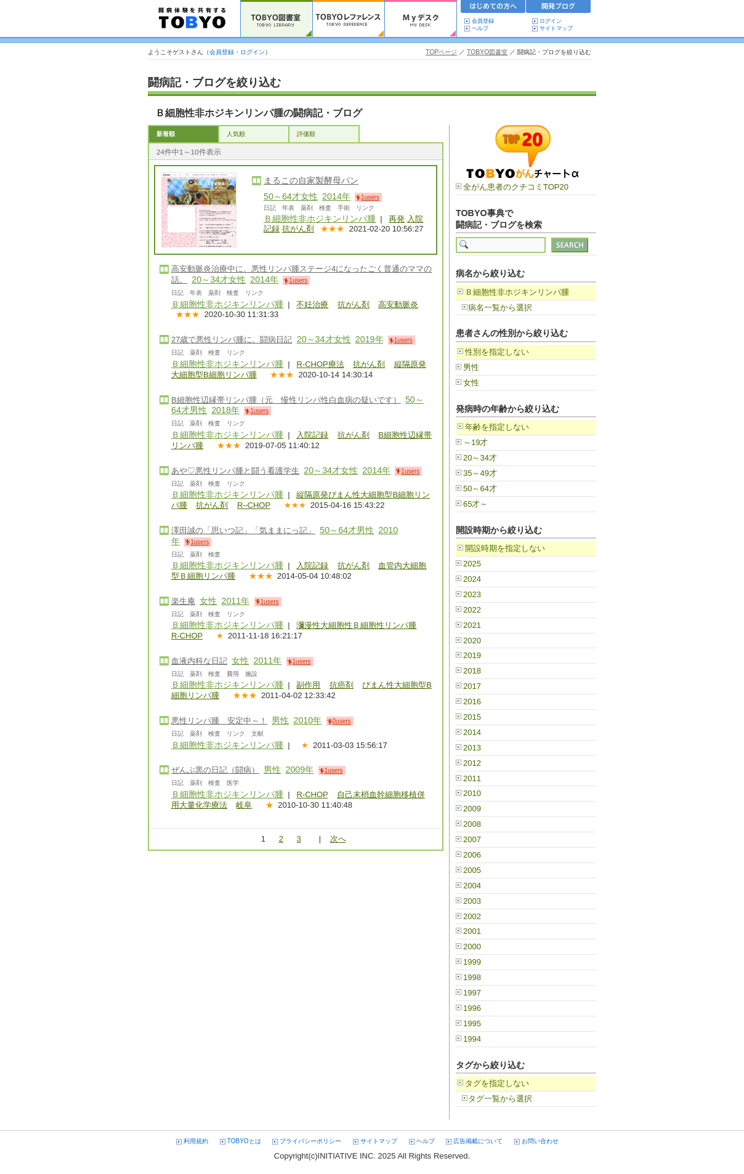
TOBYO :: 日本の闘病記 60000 (192, 18)
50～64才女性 (291, 196)
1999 (472, 962)
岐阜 (244, 805)
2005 (472, 870)
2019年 (369, 339)
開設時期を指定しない (505, 548)
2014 (472, 732)
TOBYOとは (244, 1141)
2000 (472, 946)
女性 (208, 601)
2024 (472, 579)
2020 (472, 640)
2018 (472, 670)
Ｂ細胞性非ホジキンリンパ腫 (320, 218)
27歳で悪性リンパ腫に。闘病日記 (231, 339)
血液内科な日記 (199, 660)
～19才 (475, 442)
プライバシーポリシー (310, 1141)
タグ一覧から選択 (500, 1098)
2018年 (225, 410)
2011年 (235, 601)
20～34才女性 (219, 279)
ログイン (551, 21)
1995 (472, 1023)
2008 (472, 824)
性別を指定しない (497, 351)
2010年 (307, 720)
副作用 (308, 685)
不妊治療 (312, 304)
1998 (472, 977)
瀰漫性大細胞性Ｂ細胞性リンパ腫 (356, 625)
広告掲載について (478, 1141)
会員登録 (483, 21)
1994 (472, 1038)
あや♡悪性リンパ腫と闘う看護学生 (235, 470)
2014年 (336, 196)
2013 (472, 747)
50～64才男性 (347, 530)
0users (342, 721)
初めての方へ (493, 8)
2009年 (299, 769)
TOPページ (441, 52)
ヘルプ (483, 28)
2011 (472, 778)
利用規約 (196, 1141)
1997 (472, 992)
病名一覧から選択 (500, 307)
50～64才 (480, 488)
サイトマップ (556, 28)
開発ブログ (558, 8)
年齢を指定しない (497, 427)
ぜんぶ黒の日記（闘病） (215, 769)
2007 (472, 839)
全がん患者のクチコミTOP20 (515, 186)
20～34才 (480, 457)
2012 (472, 763)
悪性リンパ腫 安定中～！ (219, 720)
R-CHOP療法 (320, 364)
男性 (280, 720)
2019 (472, 655)
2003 (472, 901)
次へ (338, 838)
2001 (472, 931)
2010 (472, 793)
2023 (472, 594)
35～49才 (480, 473)
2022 (472, 609)
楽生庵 (183, 601)
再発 (397, 218)
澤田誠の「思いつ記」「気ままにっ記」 (243, 530)
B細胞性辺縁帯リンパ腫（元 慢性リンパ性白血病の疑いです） (286, 399)
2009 (472, 808)
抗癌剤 (342, 685)
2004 (472, 885)
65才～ (475, 504)
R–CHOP (253, 505)
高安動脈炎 (398, 304)
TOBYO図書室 (487, 52)
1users (370, 197)
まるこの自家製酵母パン (311, 180)
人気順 (236, 134)
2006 (472, 854)
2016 (472, 701)
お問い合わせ (540, 1141)
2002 (472, 916)
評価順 (306, 134)
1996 (472, 1008)
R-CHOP (187, 635)
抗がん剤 (298, 228)
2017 (472, 686)
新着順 (165, 134)
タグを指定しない (497, 1083)
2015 (472, 717)
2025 (472, 563)
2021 (472, 625)
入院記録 (312, 435)
